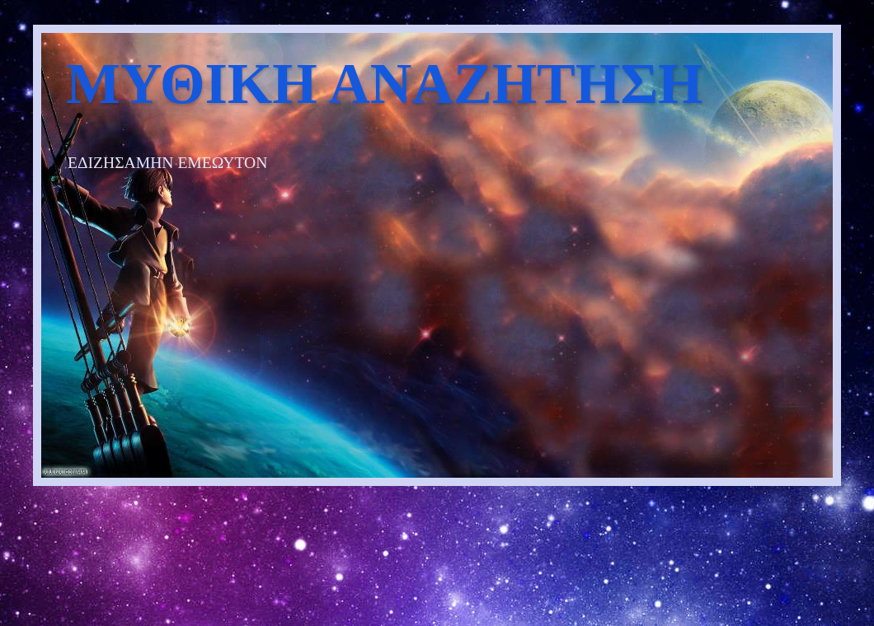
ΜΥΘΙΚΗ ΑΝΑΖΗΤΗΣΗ (384, 83)
